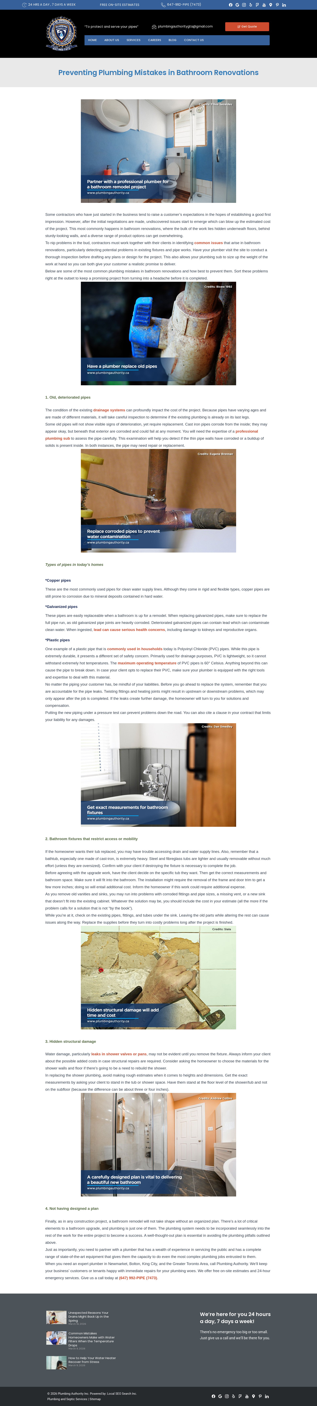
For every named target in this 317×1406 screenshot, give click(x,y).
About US (112, 40)
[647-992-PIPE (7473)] (163, 5)
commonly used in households (134, 649)
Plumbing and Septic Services (67, 1399)
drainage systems (109, 410)
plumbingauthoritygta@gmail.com (185, 26)
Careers (156, 40)
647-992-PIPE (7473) (184, 4)
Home (93, 40)
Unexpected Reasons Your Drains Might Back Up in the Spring (89, 1317)
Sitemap (95, 1399)
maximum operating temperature (146, 663)
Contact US (198, 40)
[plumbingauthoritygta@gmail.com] (154, 26)
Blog (175, 40)
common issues (208, 243)
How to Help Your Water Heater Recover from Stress (92, 1360)
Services (135, 40)
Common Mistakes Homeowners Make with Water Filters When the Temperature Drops (92, 1339)
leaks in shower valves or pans (119, 1054)
